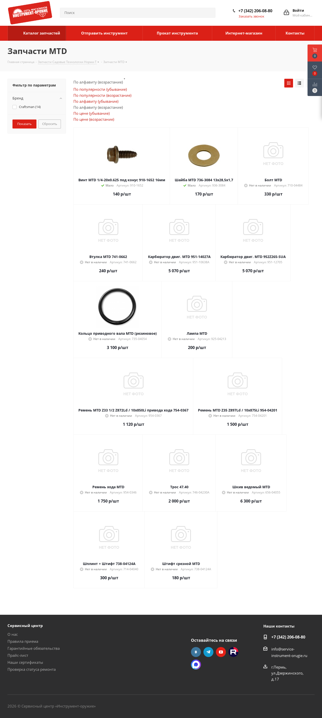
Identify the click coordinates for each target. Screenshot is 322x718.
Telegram (208, 652)
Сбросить (49, 124)
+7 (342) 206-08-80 (255, 11)
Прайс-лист (17, 655)
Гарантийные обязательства (33, 648)
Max (196, 665)
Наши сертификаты (25, 662)
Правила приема (22, 641)
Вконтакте (196, 652)
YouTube (221, 652)
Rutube (233, 652)
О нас (12, 634)
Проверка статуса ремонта (31, 669)
